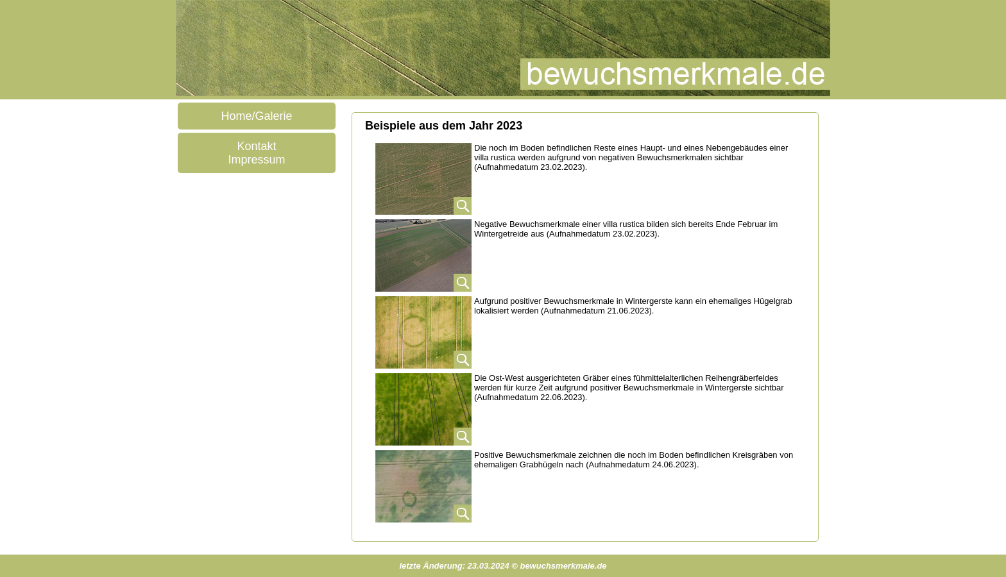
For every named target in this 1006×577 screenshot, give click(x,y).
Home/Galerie (256, 116)
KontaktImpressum (256, 153)
